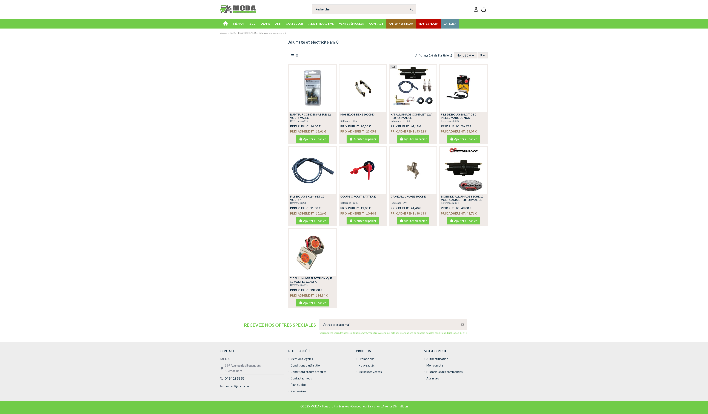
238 (304, 202)
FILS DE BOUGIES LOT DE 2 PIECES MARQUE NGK (458, 116)
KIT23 (406, 121)
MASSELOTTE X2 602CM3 (357, 114)
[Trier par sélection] (465, 55)
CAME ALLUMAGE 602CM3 (408, 196)
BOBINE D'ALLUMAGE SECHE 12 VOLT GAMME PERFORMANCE (462, 198)
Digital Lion (400, 406)
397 (405, 202)
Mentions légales (301, 359)
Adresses (432, 378)
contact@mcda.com (238, 386)
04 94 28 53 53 (235, 378)
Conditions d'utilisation (305, 365)
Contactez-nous (301, 378)
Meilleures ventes (370, 372)
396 (355, 121)
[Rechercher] (411, 9)
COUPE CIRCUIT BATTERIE (358, 196)
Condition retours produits (308, 372)
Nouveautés (366, 365)
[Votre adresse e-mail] (389, 324)
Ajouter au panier (312, 139)
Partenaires (298, 391)
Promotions (366, 359)
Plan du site (298, 385)
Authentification (437, 359)
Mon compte (434, 365)
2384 (456, 202)
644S (305, 121)
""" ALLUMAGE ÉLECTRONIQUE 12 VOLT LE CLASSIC (311, 280)
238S (456, 121)
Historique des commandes (444, 372)
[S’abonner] (462, 324)
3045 (355, 202)
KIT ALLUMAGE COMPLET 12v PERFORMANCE (411, 116)
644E (305, 284)
